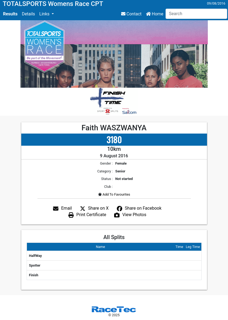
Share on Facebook (143, 208)
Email (66, 208)
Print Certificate (91, 214)
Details (28, 13)
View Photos (134, 214)
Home (154, 13)
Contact (131, 13)
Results (10, 13)
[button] (46, 14)
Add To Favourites (116, 194)
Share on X (98, 208)
